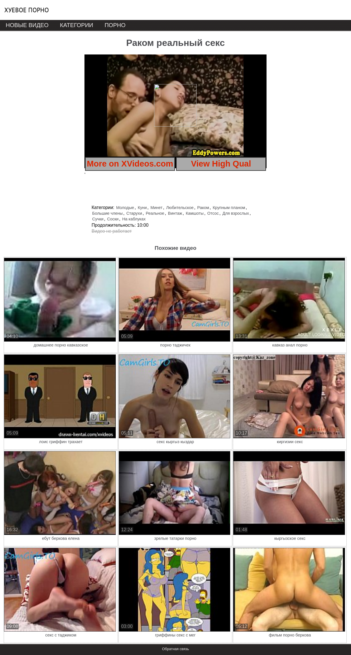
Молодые (125, 207)
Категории (76, 25)
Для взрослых (235, 213)
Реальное (155, 213)
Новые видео (27, 25)
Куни (142, 207)
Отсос (213, 213)
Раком (203, 207)
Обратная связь (175, 649)
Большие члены (107, 213)
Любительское (179, 207)
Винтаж (175, 213)
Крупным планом (229, 207)
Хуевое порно (26, 10)
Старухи (134, 213)
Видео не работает (112, 231)
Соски (112, 219)
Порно (114, 25)
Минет (156, 207)
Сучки (97, 219)
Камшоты (194, 213)
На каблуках (134, 219)
